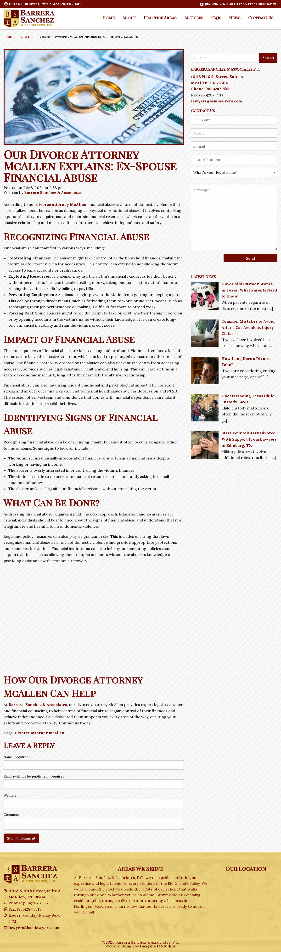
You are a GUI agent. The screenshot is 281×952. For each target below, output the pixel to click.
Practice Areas (160, 17)
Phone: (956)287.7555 (210, 88)
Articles (193, 17)
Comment (11, 814)
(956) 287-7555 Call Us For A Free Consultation (238, 4)
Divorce (23, 37)
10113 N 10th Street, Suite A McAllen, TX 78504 (43, 4)
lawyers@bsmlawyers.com (216, 101)
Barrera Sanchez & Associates (53, 192)
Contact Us (261, 17)
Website (10, 795)
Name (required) (17, 757)
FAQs (216, 17)
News (235, 17)
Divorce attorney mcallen (39, 732)
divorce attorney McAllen (61, 204)
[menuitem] (108, 18)
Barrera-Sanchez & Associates (38, 704)
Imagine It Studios (158, 946)
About (129, 17)
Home (108, 17)
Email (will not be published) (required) (35, 776)
